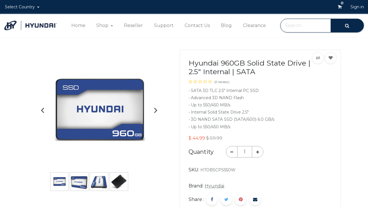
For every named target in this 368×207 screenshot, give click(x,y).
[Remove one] (231, 152)
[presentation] (42, 110)
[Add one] (257, 152)
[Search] (347, 25)
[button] (318, 58)
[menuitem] (78, 25)
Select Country (20, 6)
